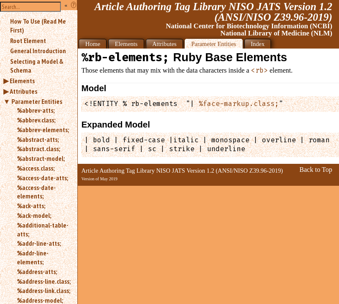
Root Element (28, 40)
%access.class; (36, 168)
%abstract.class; (38, 148)
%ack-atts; (31, 205)
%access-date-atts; (42, 178)
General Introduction (38, 50)
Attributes (23, 91)
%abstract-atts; (38, 139)
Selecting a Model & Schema (36, 65)
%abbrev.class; (36, 120)
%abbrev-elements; (43, 129)
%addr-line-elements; (33, 257)
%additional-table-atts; (42, 229)
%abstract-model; (41, 158)
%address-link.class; (43, 290)
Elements (22, 80)
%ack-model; (34, 215)
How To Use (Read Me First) (38, 25)
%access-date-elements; (36, 192)
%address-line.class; (44, 281)
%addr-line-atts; (39, 243)
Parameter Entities (36, 101)
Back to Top (315, 169)
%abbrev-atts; (36, 110)
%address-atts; (37, 271)
